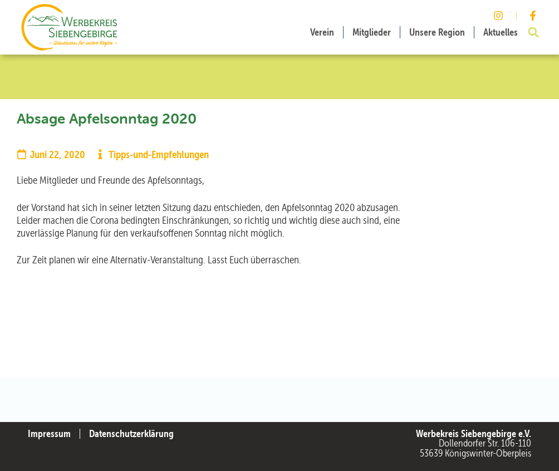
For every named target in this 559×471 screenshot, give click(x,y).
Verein (322, 32)
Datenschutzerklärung (131, 434)
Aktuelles (500, 32)
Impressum (49, 434)
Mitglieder (371, 32)
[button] (533, 32)
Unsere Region (437, 32)
